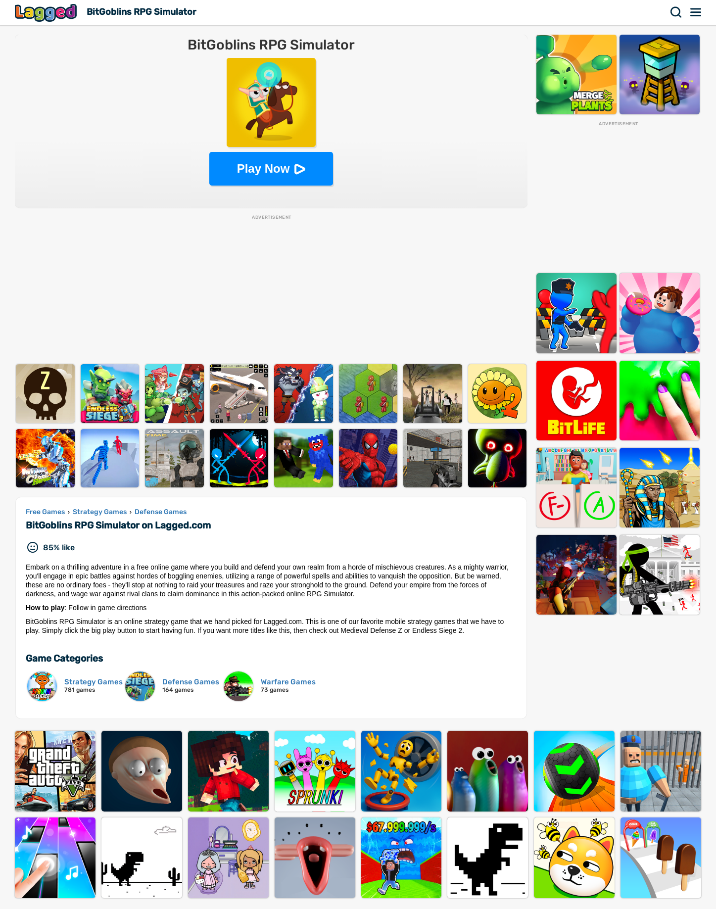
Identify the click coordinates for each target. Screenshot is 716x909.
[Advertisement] (271, 290)
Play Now (263, 168)
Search (676, 12)
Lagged (47, 12)
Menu (696, 12)
